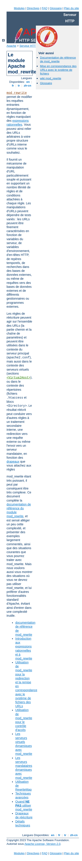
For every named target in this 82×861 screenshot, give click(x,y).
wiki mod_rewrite (50, 78)
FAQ (44, 8)
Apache (11, 45)
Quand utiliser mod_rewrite (23, 805)
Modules (19, 8)
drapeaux (13, 461)
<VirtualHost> (18, 377)
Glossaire (56, 8)
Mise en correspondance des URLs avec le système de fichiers (58, 69)
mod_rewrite (17, 93)
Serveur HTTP (28, 45)
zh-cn (27, 85)
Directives (33, 8)
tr (19, 85)
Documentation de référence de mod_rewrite (58, 59)
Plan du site (71, 8)
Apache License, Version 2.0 (42, 843)
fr (13, 85)
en (28, 81)
